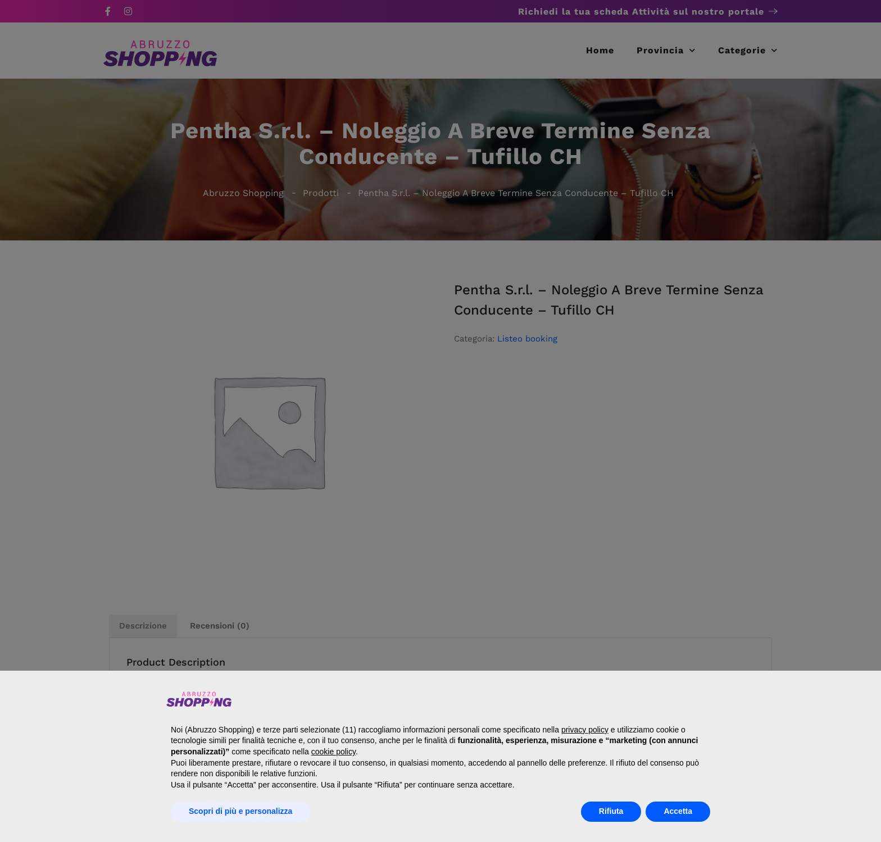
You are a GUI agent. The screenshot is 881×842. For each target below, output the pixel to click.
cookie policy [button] (333, 751)
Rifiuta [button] (611, 811)
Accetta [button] (678, 811)
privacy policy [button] (584, 729)
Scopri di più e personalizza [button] (240, 811)
